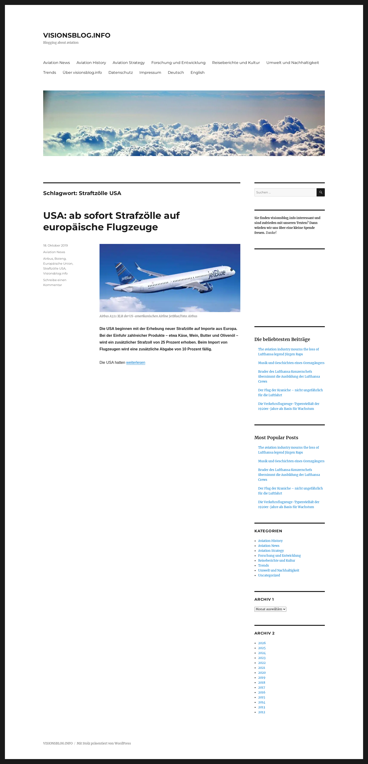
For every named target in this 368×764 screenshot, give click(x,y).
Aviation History (91, 62)
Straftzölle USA (54, 268)
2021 (261, 668)
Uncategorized (269, 575)
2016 (261, 692)
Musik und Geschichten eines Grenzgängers (291, 363)
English (198, 72)
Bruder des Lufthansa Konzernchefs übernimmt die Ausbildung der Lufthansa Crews (289, 377)
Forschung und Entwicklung (178, 62)
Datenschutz (120, 72)
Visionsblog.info (55, 273)
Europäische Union (58, 263)
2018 (261, 683)
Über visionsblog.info (82, 72)
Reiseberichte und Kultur (236, 62)
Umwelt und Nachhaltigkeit (292, 62)
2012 (261, 712)
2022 (262, 663)
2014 (261, 702)
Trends (49, 72)
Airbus (48, 258)
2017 (261, 688)
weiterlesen (135, 362)
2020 (262, 673)
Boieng (60, 258)
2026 (262, 643)
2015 (261, 697)
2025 (262, 648)
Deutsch (176, 72)
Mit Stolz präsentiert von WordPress (104, 743)
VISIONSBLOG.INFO (77, 35)
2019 (261, 678)
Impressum (150, 72)
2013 (261, 707)
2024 (262, 653)
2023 (261, 658)
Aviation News (56, 62)
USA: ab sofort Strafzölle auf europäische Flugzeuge (111, 221)
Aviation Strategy (129, 62)
